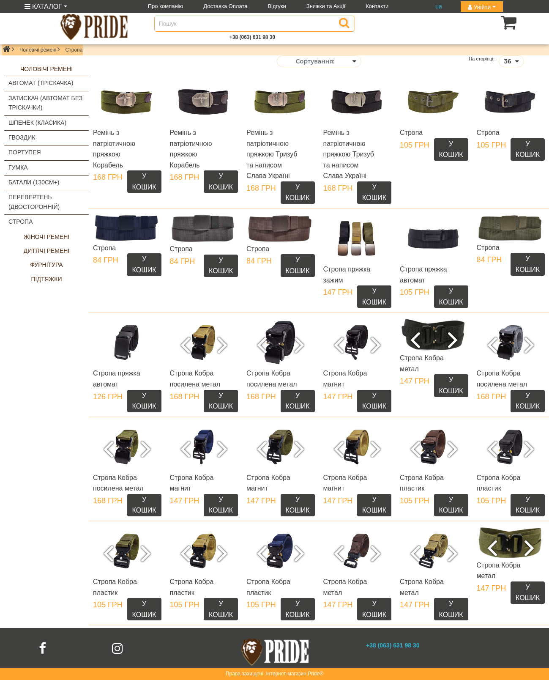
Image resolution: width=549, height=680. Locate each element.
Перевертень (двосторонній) (34, 202)
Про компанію (165, 6)
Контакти (377, 6)
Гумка (18, 167)
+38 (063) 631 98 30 (252, 37)
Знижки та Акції (326, 6)
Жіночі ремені (46, 236)
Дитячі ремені (47, 250)
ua (438, 6)
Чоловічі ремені (37, 50)
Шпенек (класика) (37, 122)
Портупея (24, 152)
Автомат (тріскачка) (40, 83)
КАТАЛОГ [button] (43, 6)
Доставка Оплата (225, 6)
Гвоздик (22, 137)
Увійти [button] (479, 7)
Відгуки (277, 6)
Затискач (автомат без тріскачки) (45, 103)
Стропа (20, 221)
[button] (495, 22)
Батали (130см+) (33, 182)
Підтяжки (46, 279)
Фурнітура (46, 264)
